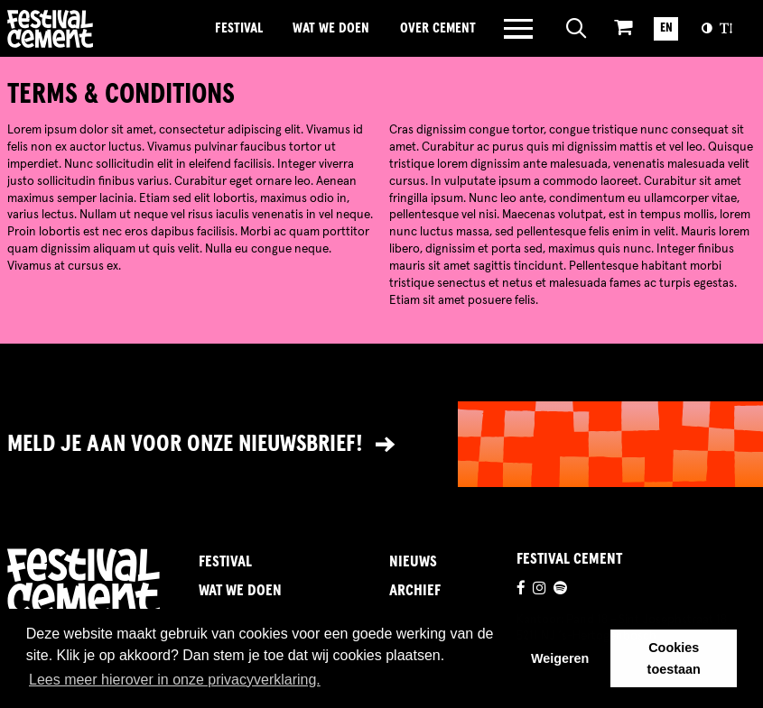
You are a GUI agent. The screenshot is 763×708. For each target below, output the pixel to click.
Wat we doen (331, 28)
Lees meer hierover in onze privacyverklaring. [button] (175, 679)
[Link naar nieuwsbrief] (381, 444)
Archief (415, 591)
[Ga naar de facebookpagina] (521, 590)
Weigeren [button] (560, 658)
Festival (239, 28)
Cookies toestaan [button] (674, 658)
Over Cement (438, 28)
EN (666, 28)
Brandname (102, 29)
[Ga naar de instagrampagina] (539, 590)
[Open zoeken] (576, 29)
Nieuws (413, 562)
